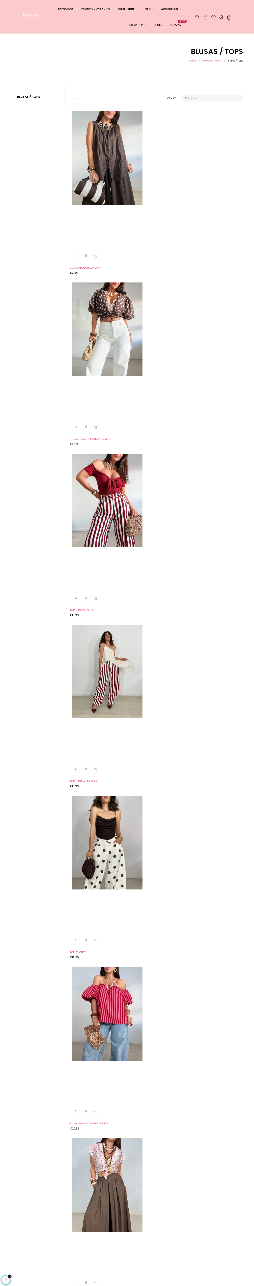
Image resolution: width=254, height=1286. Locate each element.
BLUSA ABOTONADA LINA (85, 184)
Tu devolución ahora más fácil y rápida (27, 1248)
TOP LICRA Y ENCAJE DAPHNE (88, 1144)
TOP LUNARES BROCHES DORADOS (151, 533)
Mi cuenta (57, 1249)
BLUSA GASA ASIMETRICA (145, 446)
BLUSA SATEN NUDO (82, 1057)
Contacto (57, 1242)
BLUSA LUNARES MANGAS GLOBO (150, 184)
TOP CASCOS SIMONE (143, 970)
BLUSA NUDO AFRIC (201, 620)
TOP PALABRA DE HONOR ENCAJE (210, 970)
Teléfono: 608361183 (63, 1235)
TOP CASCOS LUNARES (204, 1057)
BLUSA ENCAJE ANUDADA (145, 708)
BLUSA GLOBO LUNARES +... (206, 446)
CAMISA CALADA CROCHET (206, 795)
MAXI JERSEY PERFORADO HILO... (209, 708)
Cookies (16, 1257)
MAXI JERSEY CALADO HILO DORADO (92, 795)
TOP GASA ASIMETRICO (84, 271)
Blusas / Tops (28, 96)
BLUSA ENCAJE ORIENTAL (205, 358)
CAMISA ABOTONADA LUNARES (89, 358)
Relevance (214, 98)
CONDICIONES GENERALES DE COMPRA (27, 1229)
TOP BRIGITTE (138, 271)
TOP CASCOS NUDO (202, 184)
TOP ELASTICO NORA (142, 882)
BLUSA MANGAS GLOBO (144, 358)
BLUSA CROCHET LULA (84, 620)
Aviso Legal (18, 1239)
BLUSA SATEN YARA (201, 1144)
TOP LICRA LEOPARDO (83, 970)
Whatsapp (57, 1227)
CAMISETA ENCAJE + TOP (85, 446)
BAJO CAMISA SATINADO (205, 882)
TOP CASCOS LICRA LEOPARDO (149, 1057)
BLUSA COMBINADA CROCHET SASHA (212, 533)
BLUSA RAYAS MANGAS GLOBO (208, 271)
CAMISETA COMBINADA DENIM (148, 1144)
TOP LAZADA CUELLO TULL (86, 708)
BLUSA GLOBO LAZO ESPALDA (148, 620)
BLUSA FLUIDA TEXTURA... (145, 795)
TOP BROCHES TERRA (83, 533)
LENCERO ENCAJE (81, 882)
